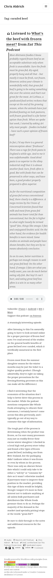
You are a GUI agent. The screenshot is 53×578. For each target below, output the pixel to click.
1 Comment (38, 548)
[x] (13, 548)
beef (24, 542)
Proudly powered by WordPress (17, 559)
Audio (9, 540)
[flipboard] (9, 548)
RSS (40, 308)
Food (16, 542)
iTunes (22, 308)
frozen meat (16, 545)
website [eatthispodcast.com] (17, 547)
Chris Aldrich (14, 6)
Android (32, 308)
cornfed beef (32, 542)
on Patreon (35, 315)
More (10, 312)
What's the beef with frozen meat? (24, 39)
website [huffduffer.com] (27, 547)
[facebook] (6, 548)
